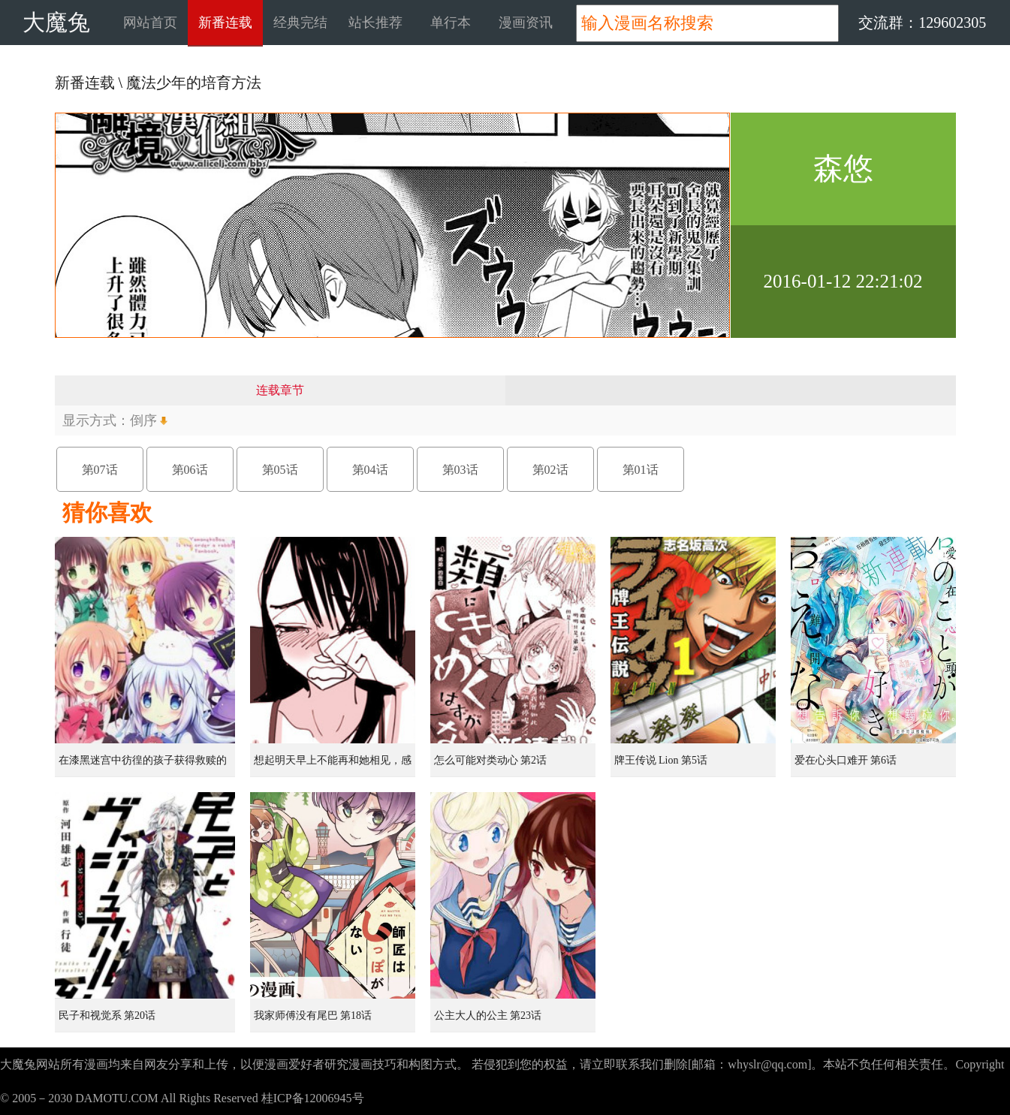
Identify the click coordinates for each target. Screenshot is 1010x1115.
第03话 (460, 469)
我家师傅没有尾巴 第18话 (313, 1015)
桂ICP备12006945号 (312, 1098)
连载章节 (280, 390)
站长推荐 (375, 22)
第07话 (100, 469)
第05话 (280, 469)
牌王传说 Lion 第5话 (660, 760)
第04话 (370, 469)
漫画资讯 (526, 22)
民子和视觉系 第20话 (107, 1015)
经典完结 (300, 22)
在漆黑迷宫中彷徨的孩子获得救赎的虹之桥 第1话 (143, 766)
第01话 (641, 469)
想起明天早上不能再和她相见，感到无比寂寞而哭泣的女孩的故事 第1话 (334, 766)
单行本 (450, 22)
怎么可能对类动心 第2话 (490, 760)
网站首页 (150, 22)
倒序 (143, 420)
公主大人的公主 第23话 (488, 1015)
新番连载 (225, 22)
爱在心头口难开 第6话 (845, 760)
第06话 (190, 469)
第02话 (550, 469)
